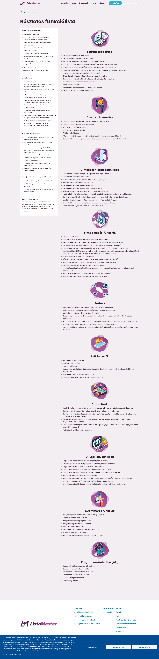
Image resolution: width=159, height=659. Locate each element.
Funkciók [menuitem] (64, 3)
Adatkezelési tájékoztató (126, 620)
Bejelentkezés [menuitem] (131, 3)
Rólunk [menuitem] (102, 3)
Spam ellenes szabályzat (126, 624)
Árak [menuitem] (73, 3)
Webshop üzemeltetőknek (84, 620)
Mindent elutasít (118, 647)
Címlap (22, 12)
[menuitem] (30, 3)
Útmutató (108, 608)
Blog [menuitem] (93, 3)
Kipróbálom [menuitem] (115, 3)
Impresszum (121, 628)
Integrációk (108, 612)
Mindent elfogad (144, 647)
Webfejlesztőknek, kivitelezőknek (87, 624)
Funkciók (78, 608)
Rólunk (119, 608)
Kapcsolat (120, 631)
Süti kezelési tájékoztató (12, 654)
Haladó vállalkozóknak (83, 616)
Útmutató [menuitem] (83, 3)
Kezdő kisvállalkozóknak (83, 612)
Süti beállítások (92, 647)
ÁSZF (118, 616)
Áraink (118, 612)
